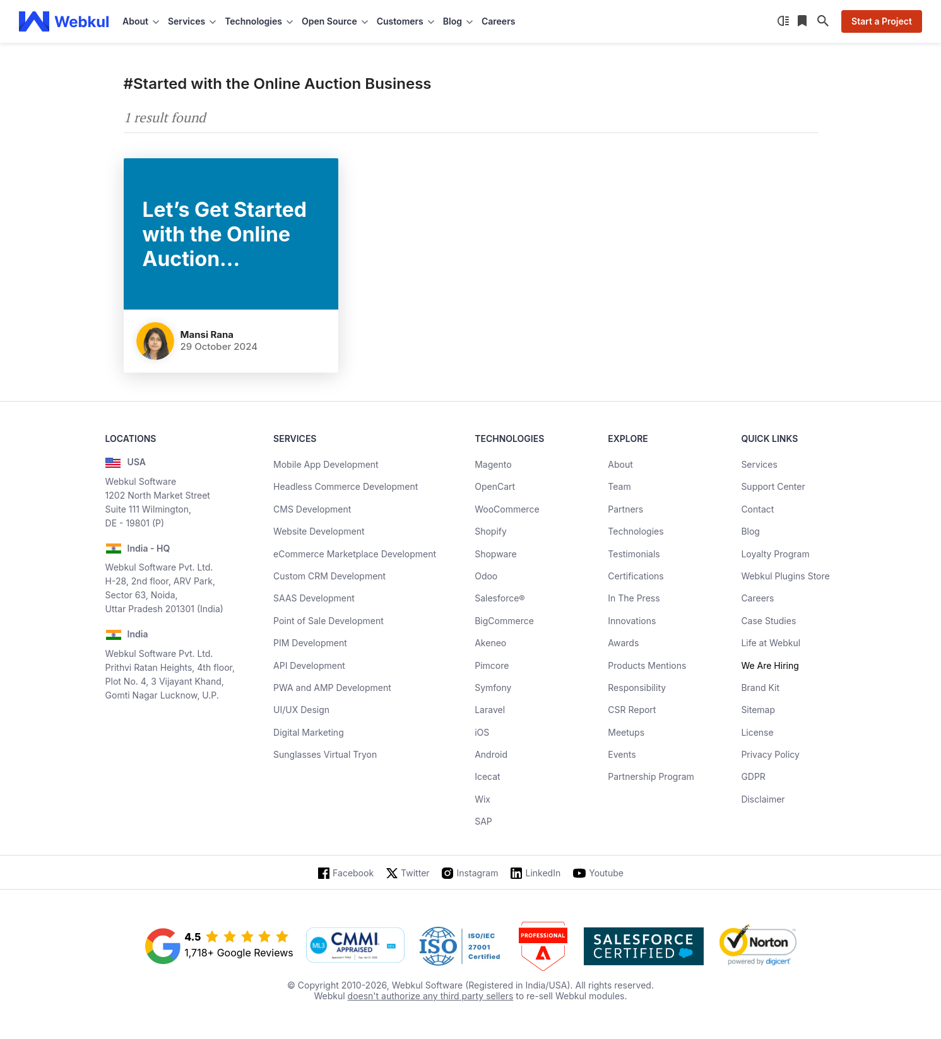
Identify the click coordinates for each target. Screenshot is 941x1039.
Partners (625, 509)
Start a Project (881, 21)
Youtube (606, 873)
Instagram (478, 873)
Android (491, 754)
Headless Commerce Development (345, 486)
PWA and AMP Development (332, 687)
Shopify (491, 531)
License (757, 732)
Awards (623, 642)
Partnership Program (651, 776)
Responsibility (637, 687)
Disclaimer (762, 799)
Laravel (490, 709)
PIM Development (310, 642)
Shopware (496, 554)
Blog (750, 531)
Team (619, 486)
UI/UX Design (301, 709)
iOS (482, 732)
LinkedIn (542, 873)
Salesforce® (499, 598)
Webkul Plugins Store (785, 576)
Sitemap (758, 709)
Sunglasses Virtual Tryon (325, 754)
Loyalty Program (775, 554)
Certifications (635, 576)
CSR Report (632, 709)
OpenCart (495, 486)
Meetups (626, 732)
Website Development (319, 531)
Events (622, 754)
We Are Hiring (769, 665)
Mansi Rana (207, 334)
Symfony (493, 687)
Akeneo (490, 642)
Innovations (632, 620)
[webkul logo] (64, 21)
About (620, 464)
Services (759, 464)
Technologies (635, 531)
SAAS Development (314, 598)
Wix (482, 799)
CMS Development (312, 509)
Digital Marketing (308, 732)
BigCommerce (504, 620)
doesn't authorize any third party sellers (431, 995)
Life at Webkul (770, 642)
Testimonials (634, 554)
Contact (757, 509)
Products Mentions (647, 665)
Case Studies (768, 620)
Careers (498, 21)
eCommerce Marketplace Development (354, 554)
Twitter (415, 873)
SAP (483, 821)
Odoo (486, 576)
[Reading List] (803, 21)
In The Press (634, 598)
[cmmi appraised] (355, 946)
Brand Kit (760, 687)
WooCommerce (507, 509)
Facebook (353, 873)
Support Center (773, 486)
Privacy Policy (770, 754)
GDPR (753, 776)
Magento (493, 464)
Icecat (487, 776)
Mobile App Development (326, 464)
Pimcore (492, 665)
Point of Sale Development (328, 620)
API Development (309, 665)
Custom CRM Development (329, 576)
